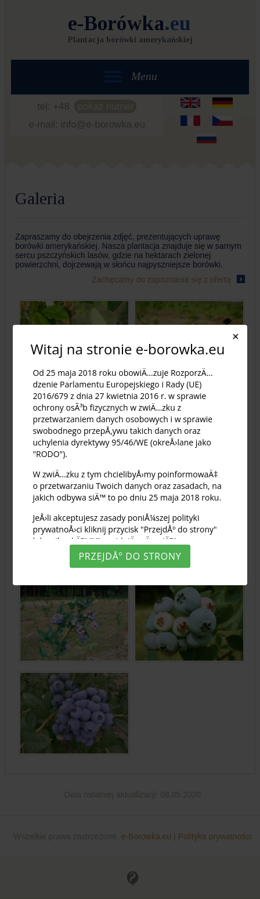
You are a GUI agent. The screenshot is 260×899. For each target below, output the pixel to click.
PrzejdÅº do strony (129, 556)
